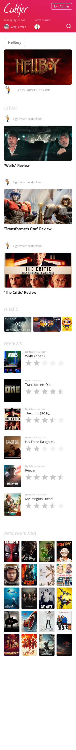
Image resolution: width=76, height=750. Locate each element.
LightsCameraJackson (35, 352)
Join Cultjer (61, 6)
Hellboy (14, 42)
